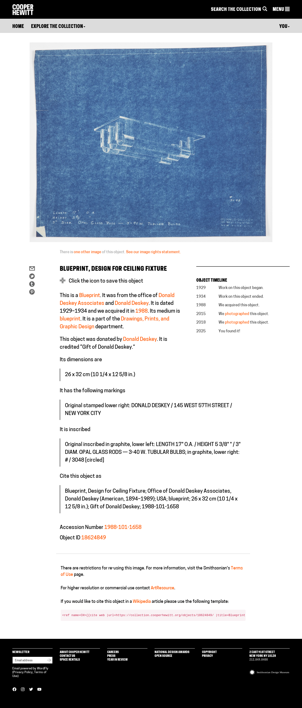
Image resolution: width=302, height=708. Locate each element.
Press (111, 656)
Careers (113, 652)
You (284, 26)
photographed (237, 314)
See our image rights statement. (153, 252)
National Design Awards (172, 652)
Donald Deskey (132, 303)
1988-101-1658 (123, 527)
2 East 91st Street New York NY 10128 (262, 654)
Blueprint (89, 295)
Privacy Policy (23, 672)
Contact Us (67, 656)
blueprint (70, 319)
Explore (58, 26)
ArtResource (162, 588)
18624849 (93, 538)
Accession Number (81, 527)
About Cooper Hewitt (74, 652)
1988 (141, 311)
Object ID (70, 538)
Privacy (207, 656)
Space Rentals (70, 659)
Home (18, 26)
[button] (281, 9)
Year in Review (117, 659)
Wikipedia (142, 602)
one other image (87, 252)
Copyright (209, 652)
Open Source (163, 656)
